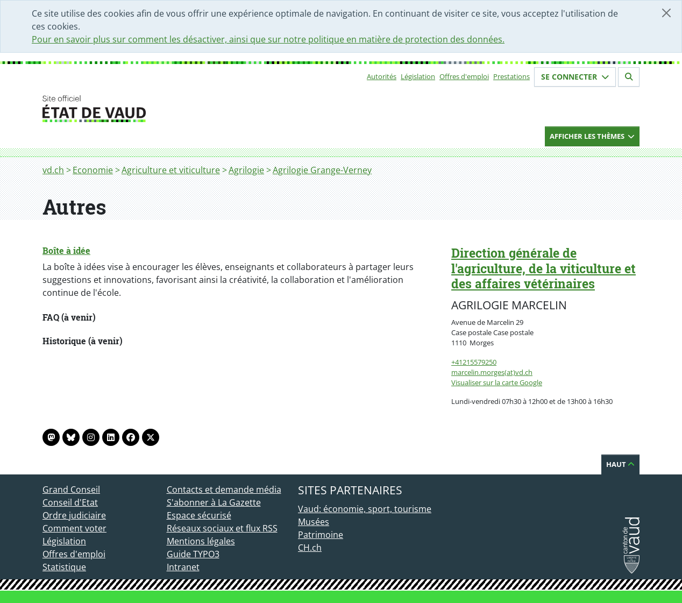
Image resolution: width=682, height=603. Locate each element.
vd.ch (53, 170)
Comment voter (74, 528)
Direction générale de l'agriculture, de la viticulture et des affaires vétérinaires (543, 268)
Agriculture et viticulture (171, 170)
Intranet (183, 567)
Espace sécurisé (199, 515)
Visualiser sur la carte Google (496, 382)
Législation (418, 76)
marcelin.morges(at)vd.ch (491, 372)
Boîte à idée (66, 250)
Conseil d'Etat (70, 502)
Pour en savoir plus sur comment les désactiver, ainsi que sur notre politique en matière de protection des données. (268, 39)
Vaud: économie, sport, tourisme (364, 509)
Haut (620, 464)
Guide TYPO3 (193, 554)
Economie (93, 170)
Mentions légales (201, 541)
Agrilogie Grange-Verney (322, 170)
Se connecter (575, 77)
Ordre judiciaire (74, 515)
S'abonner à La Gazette (214, 502)
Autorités (381, 76)
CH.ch (310, 548)
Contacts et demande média (224, 489)
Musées (313, 522)
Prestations (511, 76)
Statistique (64, 567)
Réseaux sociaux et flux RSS (222, 528)
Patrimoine (320, 535)
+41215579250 (473, 362)
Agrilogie (246, 170)
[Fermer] (666, 13)
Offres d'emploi (464, 76)
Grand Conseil (71, 489)
